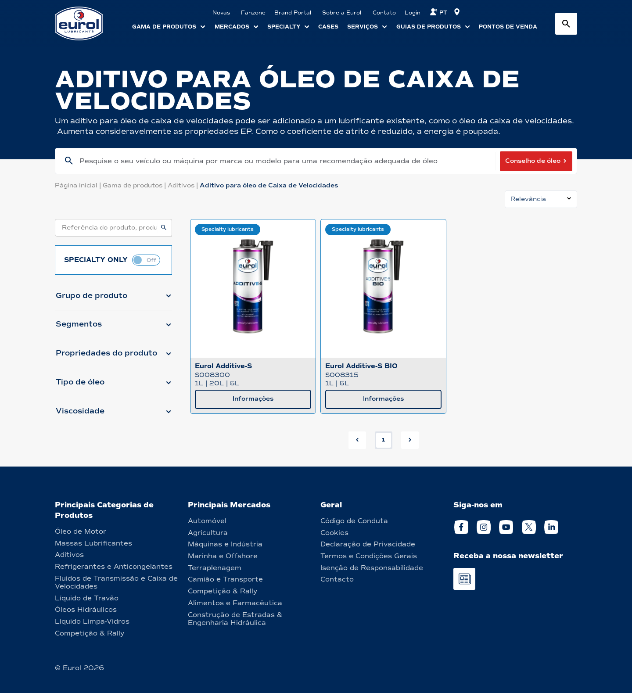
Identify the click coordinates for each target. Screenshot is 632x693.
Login (412, 13)
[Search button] (566, 24)
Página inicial (79, 185)
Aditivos (184, 185)
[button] (113, 299)
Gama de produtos (135, 185)
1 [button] (383, 440)
